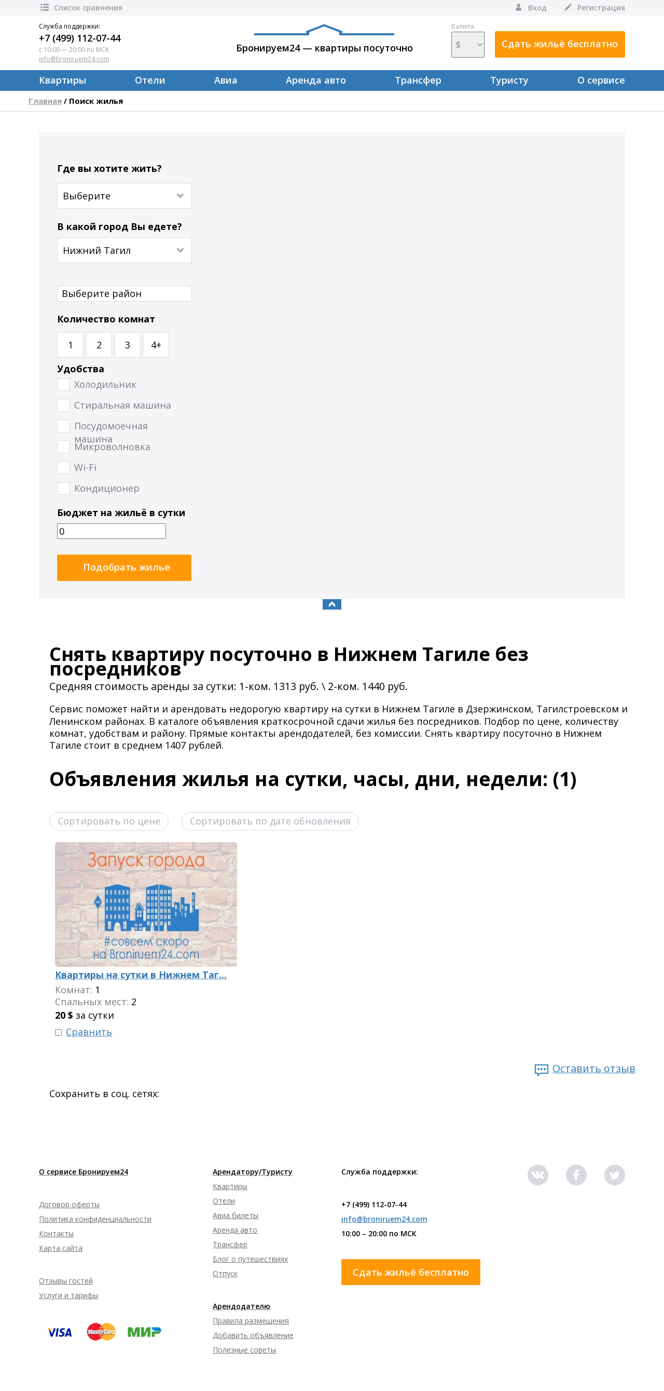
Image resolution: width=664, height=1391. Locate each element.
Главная (45, 101)
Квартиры (62, 80)
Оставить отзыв (593, 1068)
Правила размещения (251, 1321)
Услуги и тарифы (68, 1295)
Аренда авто (316, 80)
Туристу (509, 80)
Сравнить (89, 1032)
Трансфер (418, 80)
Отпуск (225, 1273)
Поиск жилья (96, 101)
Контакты (56, 1233)
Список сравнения (80, 7)
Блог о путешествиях (250, 1259)
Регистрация (593, 7)
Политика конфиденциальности (95, 1219)
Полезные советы (244, 1350)
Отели (150, 80)
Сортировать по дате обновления (270, 821)
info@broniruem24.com (74, 59)
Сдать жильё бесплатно (560, 43)
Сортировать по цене (109, 821)
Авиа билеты (235, 1215)
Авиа (226, 80)
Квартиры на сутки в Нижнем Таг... (141, 974)
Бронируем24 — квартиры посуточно (324, 39)
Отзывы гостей (66, 1281)
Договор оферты (69, 1204)
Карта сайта (60, 1248)
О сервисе (601, 80)
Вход (530, 7)
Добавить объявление (253, 1335)
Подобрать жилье (126, 567)
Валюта (468, 40)
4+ (156, 345)
